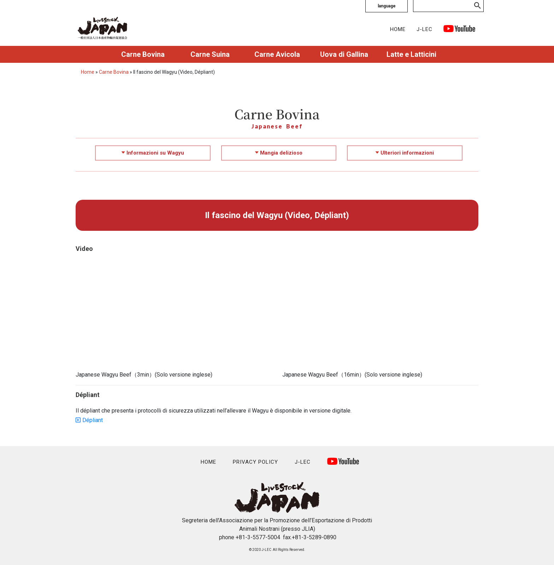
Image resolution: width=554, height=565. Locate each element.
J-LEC (424, 29)
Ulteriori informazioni (405, 153)
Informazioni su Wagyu (153, 153)
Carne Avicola (277, 54)
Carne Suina (210, 54)
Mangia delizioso (278, 153)
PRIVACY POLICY (255, 462)
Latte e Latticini (411, 54)
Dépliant (92, 420)
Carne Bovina (143, 54)
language (387, 6)
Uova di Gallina (344, 54)
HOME (398, 29)
